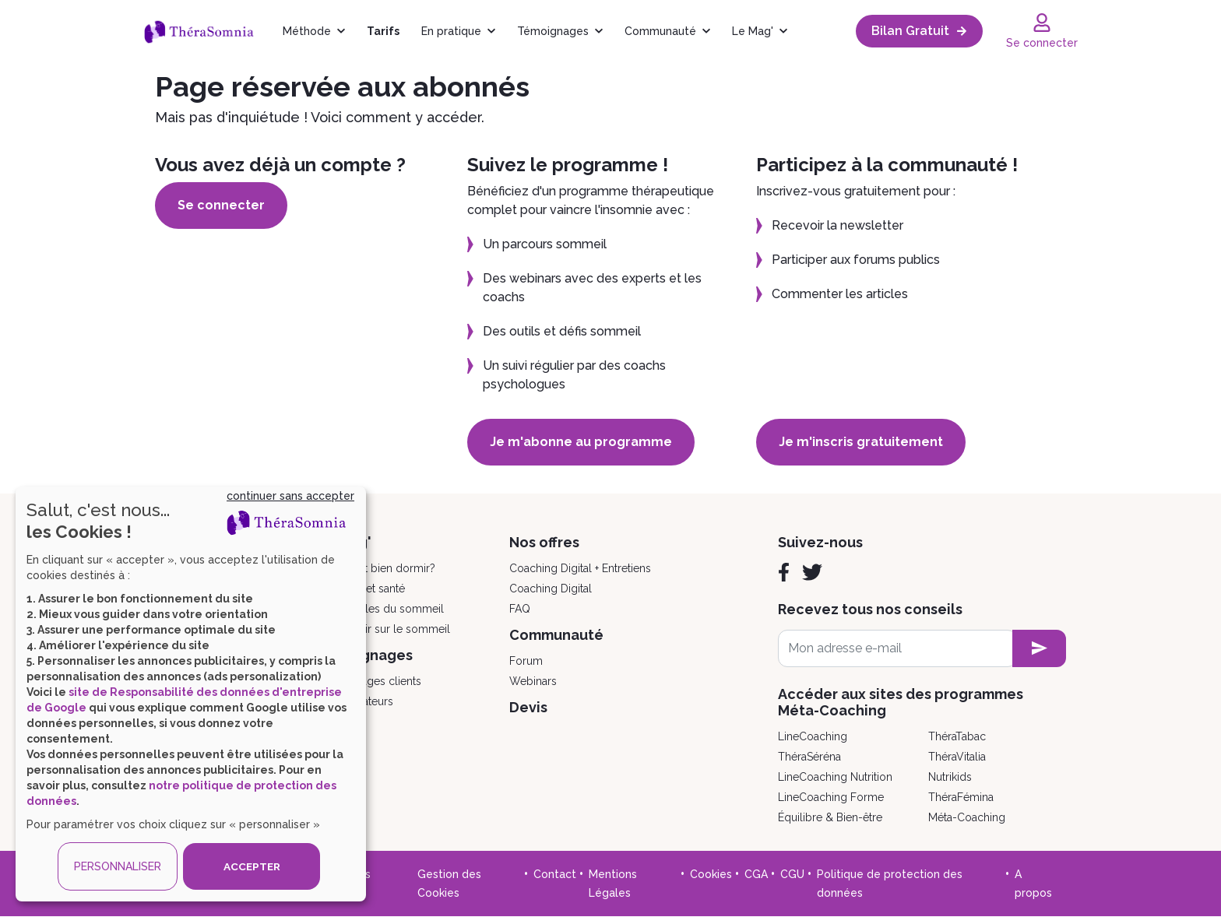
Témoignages (553, 31)
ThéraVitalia (957, 756)
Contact (554, 874)
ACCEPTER (251, 866)
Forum (526, 661)
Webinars (533, 681)
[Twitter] (812, 572)
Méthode (307, 31)
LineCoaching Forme (831, 797)
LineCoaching (812, 736)
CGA (756, 874)
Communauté (660, 31)
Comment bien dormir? (376, 568)
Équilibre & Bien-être (830, 817)
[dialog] (191, 694)
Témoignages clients (369, 681)
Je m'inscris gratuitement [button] (866, 441)
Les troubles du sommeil (380, 609)
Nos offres (544, 542)
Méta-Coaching (966, 817)
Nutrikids (950, 777)
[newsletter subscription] (1039, 648)
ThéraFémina (961, 797)
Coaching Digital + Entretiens (580, 568)
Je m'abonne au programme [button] (586, 441)
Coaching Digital (550, 588)
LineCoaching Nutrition (835, 777)
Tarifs (383, 31)
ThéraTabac (957, 736)
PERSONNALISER (117, 866)
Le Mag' (752, 31)
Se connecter (226, 205)
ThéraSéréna (809, 756)
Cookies (711, 874)
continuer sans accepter (290, 496)
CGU (792, 874)
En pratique (451, 31)
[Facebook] (784, 572)
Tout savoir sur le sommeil (383, 629)
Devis (528, 707)
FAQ (519, 609)
